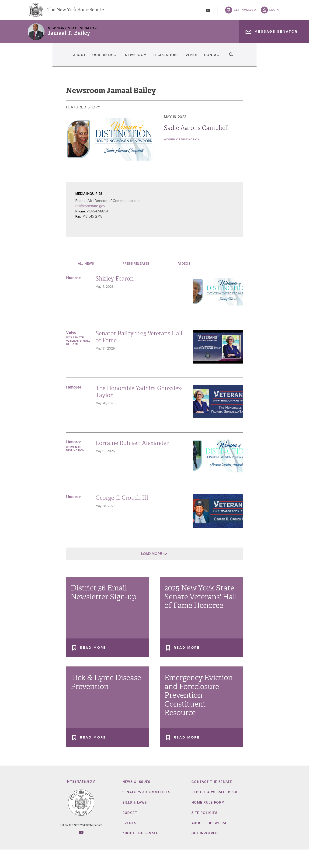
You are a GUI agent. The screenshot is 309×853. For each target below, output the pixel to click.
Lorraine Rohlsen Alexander (132, 446)
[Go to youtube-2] (208, 12)
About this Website (211, 826)
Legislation (168, 58)
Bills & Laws (134, 805)
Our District (78, 58)
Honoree (73, 280)
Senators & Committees (146, 795)
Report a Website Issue (215, 795)
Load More (151, 557)
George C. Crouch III (122, 501)
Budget (129, 816)
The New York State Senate (75, 11)
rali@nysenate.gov (90, 209)
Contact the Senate (211, 785)
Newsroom (124, 58)
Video (71, 335)
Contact (247, 58)
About (36, 58)
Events (209, 58)
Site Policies (204, 816)
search (274, 58)
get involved (245, 11)
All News (86, 267)
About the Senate (140, 836)
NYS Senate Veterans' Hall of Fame (78, 344)
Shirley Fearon (115, 281)
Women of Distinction (182, 143)
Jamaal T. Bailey (69, 36)
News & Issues (136, 785)
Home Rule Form (208, 805)
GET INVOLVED (204, 836)
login (274, 11)
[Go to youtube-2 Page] (81, 835)
